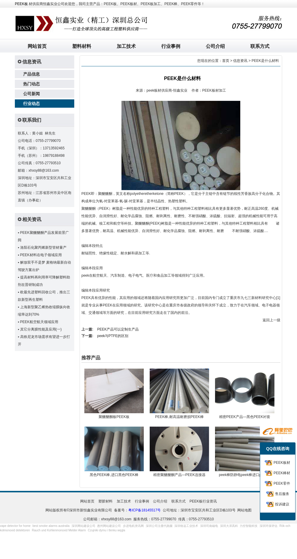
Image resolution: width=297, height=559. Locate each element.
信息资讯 (240, 61)
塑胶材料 (105, 501)
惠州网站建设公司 (109, 525)
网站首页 (37, 46)
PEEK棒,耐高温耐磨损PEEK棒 (179, 417)
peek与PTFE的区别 (112, 336)
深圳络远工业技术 (186, 525)
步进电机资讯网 (133, 525)
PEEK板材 (282, 463)
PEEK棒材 (282, 473)
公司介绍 (215, 46)
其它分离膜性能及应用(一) (41, 329)
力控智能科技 (248, 525)
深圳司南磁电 (209, 525)
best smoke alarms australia (51, 525)
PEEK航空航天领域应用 (39, 322)
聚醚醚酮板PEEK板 (114, 417)
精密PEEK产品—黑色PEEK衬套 (244, 417)
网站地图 (244, 510)
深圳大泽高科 (229, 525)
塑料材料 (81, 46)
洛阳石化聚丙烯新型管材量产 (43, 247)
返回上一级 (271, 320)
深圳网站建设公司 (83, 525)
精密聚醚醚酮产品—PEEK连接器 (179, 475)
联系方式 (259, 46)
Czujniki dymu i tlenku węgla (106, 530)
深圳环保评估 (268, 525)
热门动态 (31, 84)
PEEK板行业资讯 (203, 501)
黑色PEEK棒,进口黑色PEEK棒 (114, 475)
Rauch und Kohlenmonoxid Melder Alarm (59, 530)
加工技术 (126, 46)
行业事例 (170, 46)
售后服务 (282, 494)
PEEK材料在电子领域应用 (41, 255)
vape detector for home (15, 525)
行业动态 (31, 103)
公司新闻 (31, 93)
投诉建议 (282, 504)
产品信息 (31, 74)
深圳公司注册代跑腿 (159, 525)
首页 (225, 61)
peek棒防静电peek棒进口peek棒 (245, 475)
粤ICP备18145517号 (144, 510)
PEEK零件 (282, 483)
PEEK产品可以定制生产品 (118, 329)
